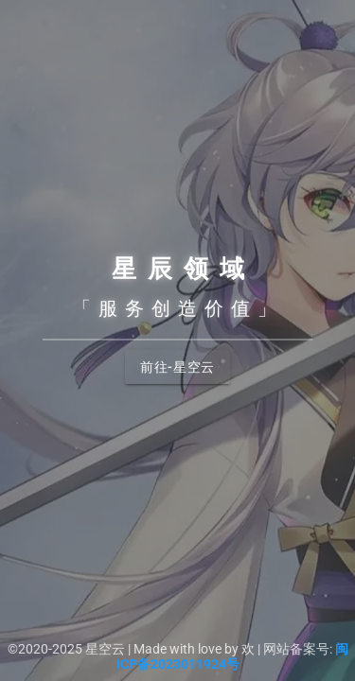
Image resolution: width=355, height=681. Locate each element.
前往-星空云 (177, 367)
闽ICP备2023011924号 (232, 656)
